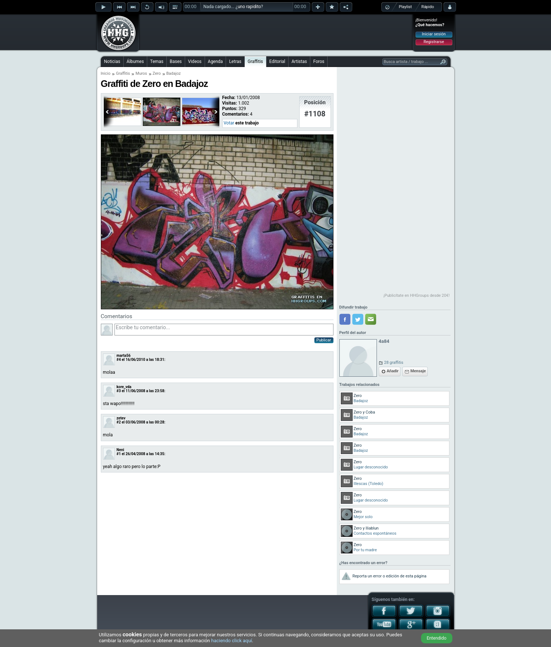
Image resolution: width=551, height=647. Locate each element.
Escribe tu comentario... (223, 329)
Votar (229, 123)
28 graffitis (393, 362)
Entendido (436, 638)
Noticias (112, 61)
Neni (120, 450)
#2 (119, 422)
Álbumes (135, 61)
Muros (141, 73)
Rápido (427, 6)
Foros (318, 61)
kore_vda (124, 387)
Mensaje (418, 371)
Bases (176, 61)
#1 (119, 454)
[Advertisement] (276, 32)
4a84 (384, 341)
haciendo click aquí (231, 640)
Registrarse (434, 41)
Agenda (215, 61)
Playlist (405, 6)
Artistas (299, 61)
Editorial (277, 61)
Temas (156, 61)
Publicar (324, 340)
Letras (235, 61)
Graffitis (255, 61)
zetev (121, 418)
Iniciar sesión (434, 34)
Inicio (105, 73)
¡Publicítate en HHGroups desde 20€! (417, 295)
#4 (119, 360)
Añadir (393, 371)
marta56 (124, 356)
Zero (157, 73)
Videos (195, 61)
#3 (119, 391)
